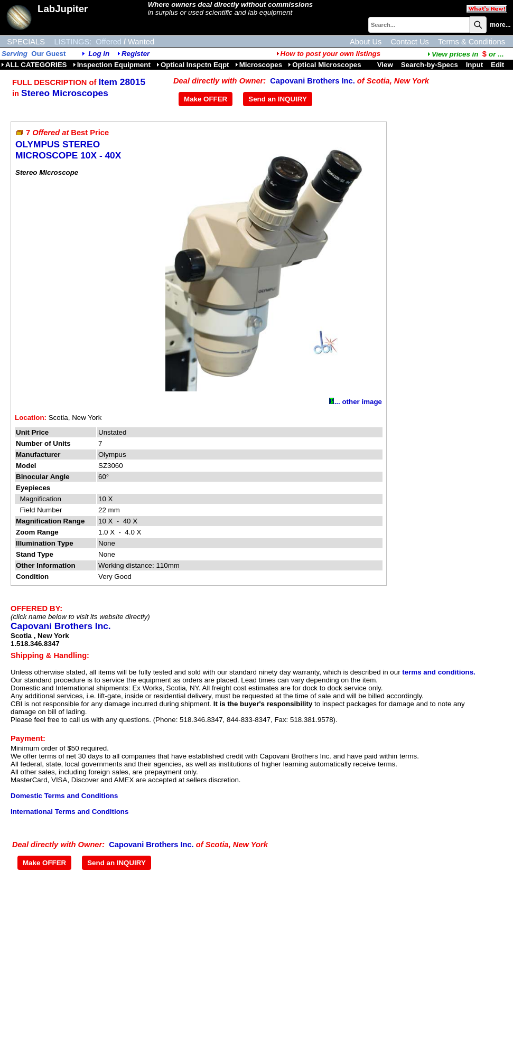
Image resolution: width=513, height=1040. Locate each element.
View (385, 65)
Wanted (141, 42)
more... (500, 25)
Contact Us (409, 42)
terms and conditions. (438, 672)
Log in (98, 54)
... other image (355, 402)
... (465, 54)
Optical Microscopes (324, 65)
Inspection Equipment (112, 65)
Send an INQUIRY (277, 99)
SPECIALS (26, 42)
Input (474, 65)
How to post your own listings (328, 54)
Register (136, 54)
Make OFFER (205, 99)
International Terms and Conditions (69, 812)
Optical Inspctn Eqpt (192, 65)
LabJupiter (63, 8)
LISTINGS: (72, 42)
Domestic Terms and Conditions (64, 796)
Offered (109, 42)
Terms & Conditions (471, 42)
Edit (498, 65)
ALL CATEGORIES (34, 65)
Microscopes (258, 65)
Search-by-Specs (429, 65)
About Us (365, 42)
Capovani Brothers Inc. (312, 81)
